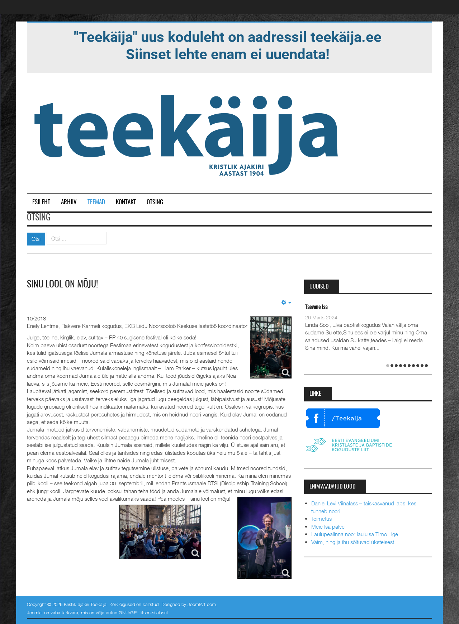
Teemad (96, 202)
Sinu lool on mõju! (62, 284)
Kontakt (126, 202)
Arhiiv (69, 202)
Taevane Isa (316, 307)
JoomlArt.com (202, 604)
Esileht (41, 202)
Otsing (155, 202)
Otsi (36, 238)
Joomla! (35, 612)
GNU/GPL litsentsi (137, 612)
